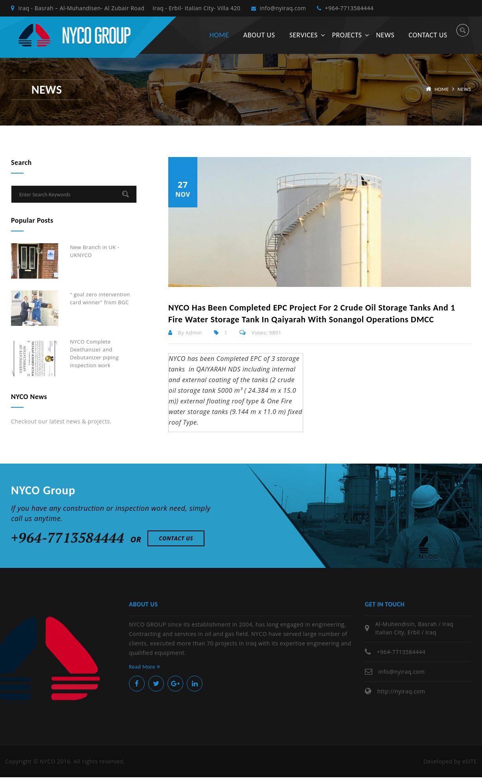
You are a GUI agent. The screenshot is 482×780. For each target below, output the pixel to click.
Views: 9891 (260, 335)
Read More (144, 669)
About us (259, 37)
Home (219, 37)
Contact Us (176, 541)
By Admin (185, 335)
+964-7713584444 (356, 9)
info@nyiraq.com (284, 9)
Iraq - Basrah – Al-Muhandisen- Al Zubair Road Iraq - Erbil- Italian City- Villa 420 (125, 9)
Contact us (427, 37)
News (385, 37)
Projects (347, 37)
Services (303, 37)
